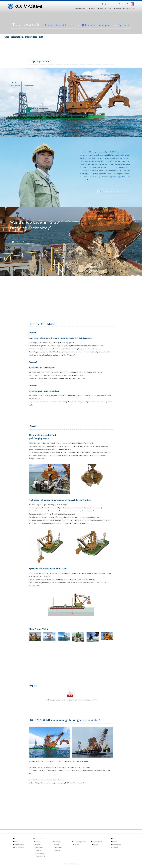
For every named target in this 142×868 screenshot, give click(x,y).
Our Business (25, 242)
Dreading (37, 842)
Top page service (40, 61)
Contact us (118, 8)
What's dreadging (19, 847)
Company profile (82, 8)
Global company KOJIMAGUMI (41, 854)
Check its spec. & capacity (35, 97)
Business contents (39, 839)
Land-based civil (97, 842)
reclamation (60, 24)
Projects (109, 8)
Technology (39, 847)
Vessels (38, 844)
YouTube (117, 4)
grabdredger (97, 24)
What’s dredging (129, 8)
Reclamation (57, 842)
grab (125, 24)
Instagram (132, 4)
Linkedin (125, 4)
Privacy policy (116, 844)
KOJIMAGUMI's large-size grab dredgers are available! (65, 720)
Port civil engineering (79, 842)
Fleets (101, 8)
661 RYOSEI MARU (43, 324)
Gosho (34, 426)
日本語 (103, 4)
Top (15, 839)
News (110, 4)
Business (93, 8)
